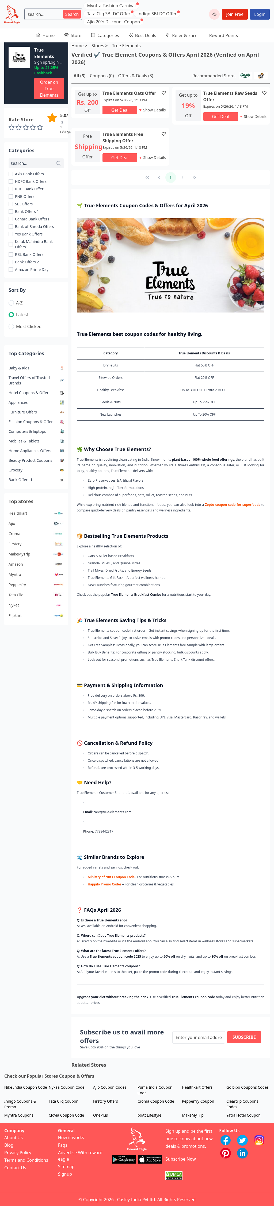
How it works (71, 1137)
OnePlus (100, 1115)
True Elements (126, 46)
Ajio (36, 523)
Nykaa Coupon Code (67, 1087)
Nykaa (36, 605)
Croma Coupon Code (156, 1101)
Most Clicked (28, 326)
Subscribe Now (180, 1159)
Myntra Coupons (18, 1115)
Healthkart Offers (197, 1087)
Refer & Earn (181, 35)
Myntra (36, 574)
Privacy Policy (17, 1153)
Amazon (36, 564)
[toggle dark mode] (214, 14)
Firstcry (36, 544)
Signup (65, 1174)
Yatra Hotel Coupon (243, 1115)
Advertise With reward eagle (80, 1156)
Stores (98, 46)
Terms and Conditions (26, 1160)
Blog (8, 1145)
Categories (105, 35)
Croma (36, 534)
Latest (22, 315)
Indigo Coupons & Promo (20, 1104)
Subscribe (244, 1037)
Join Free (234, 14)
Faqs (62, 1145)
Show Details (152, 109)
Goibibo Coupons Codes (247, 1087)
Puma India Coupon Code (155, 1090)
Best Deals (142, 35)
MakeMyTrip (36, 554)
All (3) (80, 76)
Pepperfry (36, 585)
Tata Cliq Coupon (63, 1101)
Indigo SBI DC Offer (157, 14)
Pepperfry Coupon (198, 1101)
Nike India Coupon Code (25, 1087)
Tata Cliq (36, 595)
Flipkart (36, 616)
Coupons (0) (102, 76)
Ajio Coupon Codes (109, 1087)
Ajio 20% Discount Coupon (113, 22)
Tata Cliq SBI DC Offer (108, 14)
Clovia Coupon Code (66, 1115)
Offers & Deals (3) (135, 76)
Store (72, 35)
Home (45, 35)
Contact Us (15, 1168)
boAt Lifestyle (149, 1115)
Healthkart (36, 513)
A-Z (19, 303)
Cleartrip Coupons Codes (242, 1104)
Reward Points (223, 35)
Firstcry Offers (105, 1101)
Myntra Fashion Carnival (111, 6)
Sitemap (66, 1166)
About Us (13, 1137)
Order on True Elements (49, 88)
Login (259, 14)
